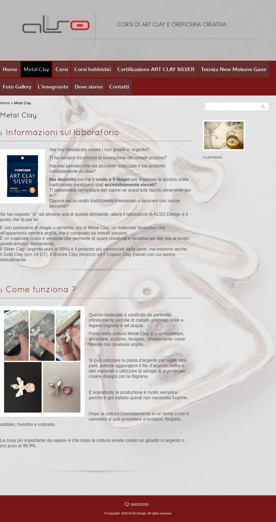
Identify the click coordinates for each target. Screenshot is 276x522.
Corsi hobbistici (92, 69)
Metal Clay (36, 69)
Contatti (119, 86)
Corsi (61, 69)
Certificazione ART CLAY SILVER (156, 69)
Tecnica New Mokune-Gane (233, 69)
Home (10, 69)
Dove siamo (89, 86)
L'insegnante (53, 86)
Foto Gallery (17, 86)
